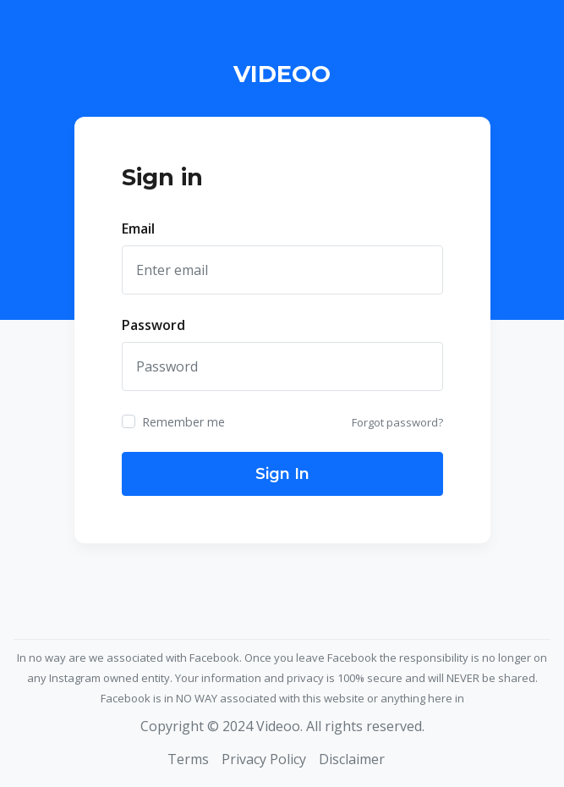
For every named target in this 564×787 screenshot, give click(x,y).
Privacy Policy (264, 759)
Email (138, 228)
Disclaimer (352, 759)
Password (153, 325)
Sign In (282, 474)
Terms (188, 759)
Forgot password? (397, 422)
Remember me (183, 422)
